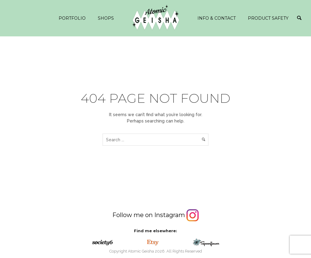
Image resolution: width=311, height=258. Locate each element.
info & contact (216, 18)
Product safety (268, 18)
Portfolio (72, 18)
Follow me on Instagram (155, 215)
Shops (106, 18)
